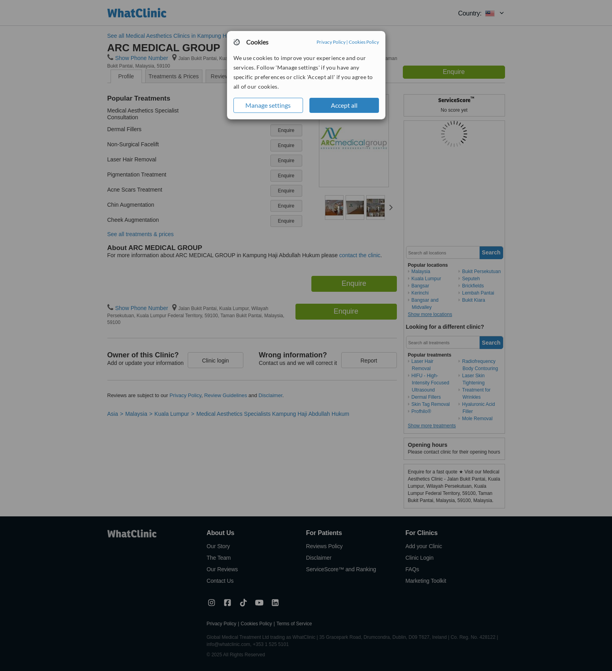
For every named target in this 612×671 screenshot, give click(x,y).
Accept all (344, 105)
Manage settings (268, 105)
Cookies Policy (364, 42)
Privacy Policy (331, 42)
